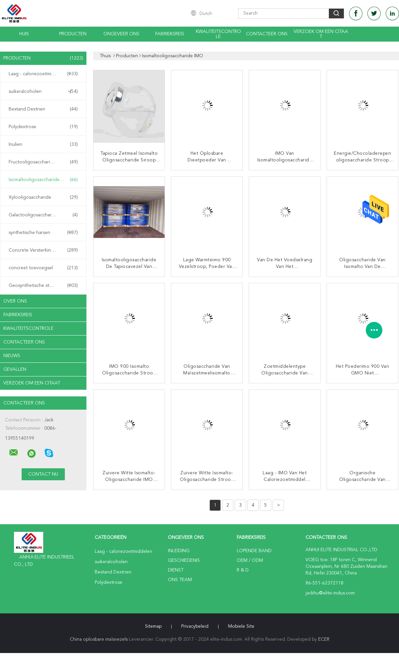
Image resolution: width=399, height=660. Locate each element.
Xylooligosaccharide (43, 197)
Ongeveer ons (121, 34)
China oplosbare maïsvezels (99, 639)
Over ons (15, 301)
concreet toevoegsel (43, 268)
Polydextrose (43, 126)
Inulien (43, 144)
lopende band (254, 551)
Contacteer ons (267, 34)
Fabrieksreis (169, 34)
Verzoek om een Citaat (321, 34)
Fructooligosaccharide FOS (43, 162)
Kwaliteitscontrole (218, 34)
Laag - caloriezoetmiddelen (43, 74)
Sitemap (153, 626)
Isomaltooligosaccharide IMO (43, 179)
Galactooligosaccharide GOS (43, 215)
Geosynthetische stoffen (43, 285)
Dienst (176, 570)
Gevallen (14, 369)
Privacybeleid (194, 626)
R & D (243, 570)
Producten (72, 34)
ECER (324, 639)
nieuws (11, 355)
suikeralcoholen (43, 91)
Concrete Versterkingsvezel (43, 250)
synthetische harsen (43, 232)
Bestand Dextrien (43, 109)
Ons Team (180, 579)
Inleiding (179, 551)
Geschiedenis (184, 560)
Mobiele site (241, 626)
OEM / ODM (250, 560)
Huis (24, 34)
